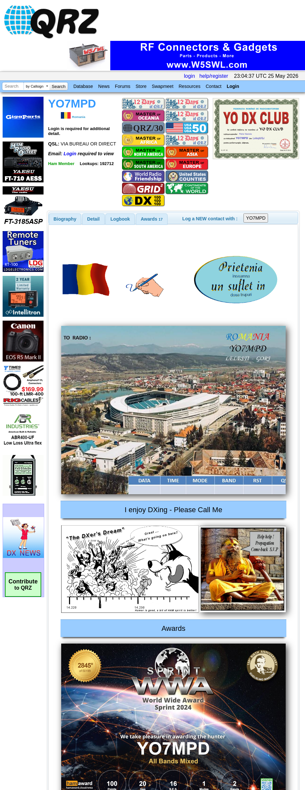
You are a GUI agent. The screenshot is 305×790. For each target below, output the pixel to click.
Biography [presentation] (65, 219)
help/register (213, 76)
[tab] (65, 219)
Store (140, 86)
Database (83, 86)
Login (233, 86)
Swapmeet (162, 86)
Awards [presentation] (152, 219)
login (189, 76)
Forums (122, 86)
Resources (190, 86)
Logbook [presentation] (120, 219)
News (104, 86)
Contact (213, 86)
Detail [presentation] (93, 219)
